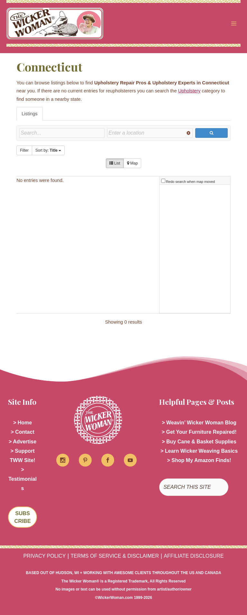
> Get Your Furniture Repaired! (199, 432)
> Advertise (22, 441)
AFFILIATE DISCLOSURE (194, 556)
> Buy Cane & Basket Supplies (199, 441)
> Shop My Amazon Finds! (199, 460)
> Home (22, 422)
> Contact (22, 432)
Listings (29, 113)
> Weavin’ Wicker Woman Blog (199, 422)
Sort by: (48, 150)
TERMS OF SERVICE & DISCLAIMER (115, 556)
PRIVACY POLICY (44, 556)
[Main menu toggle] (234, 23)
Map (132, 163)
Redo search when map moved (190, 182)
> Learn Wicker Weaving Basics (199, 451)
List (114, 163)
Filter (24, 150)
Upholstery (189, 90)
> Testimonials (22, 479)
